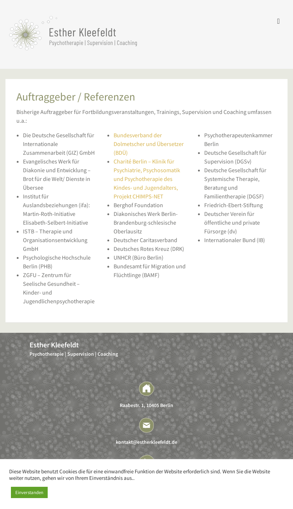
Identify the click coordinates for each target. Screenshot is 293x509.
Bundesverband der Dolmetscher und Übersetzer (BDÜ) (149, 143)
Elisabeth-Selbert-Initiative (55, 222)
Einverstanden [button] (29, 492)
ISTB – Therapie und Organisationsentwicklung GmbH (55, 240)
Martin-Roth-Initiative (49, 213)
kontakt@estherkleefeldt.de (146, 442)
